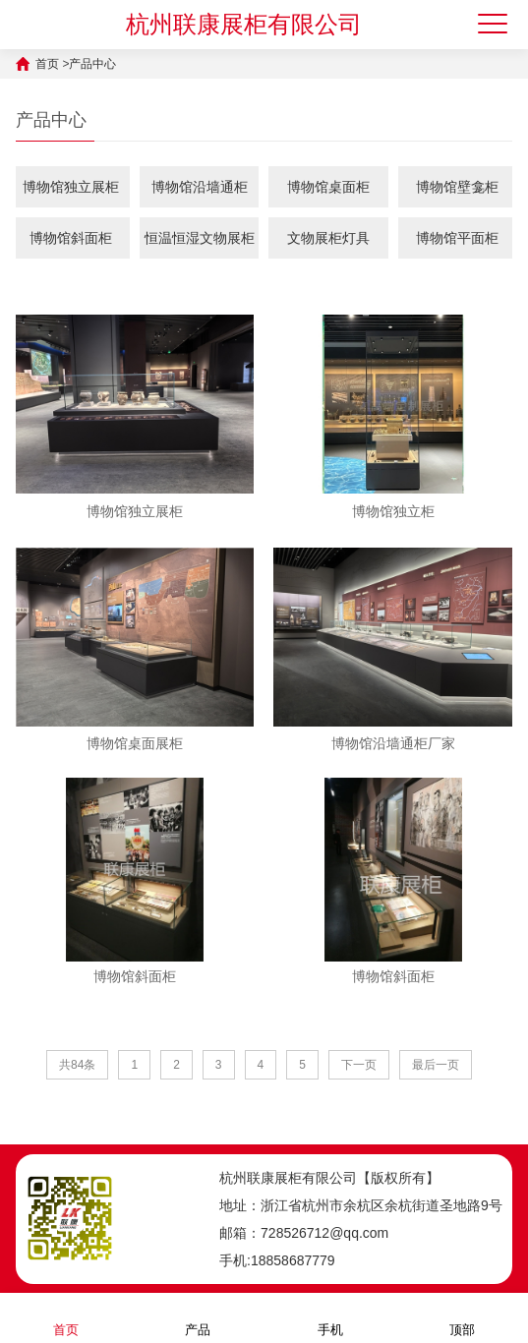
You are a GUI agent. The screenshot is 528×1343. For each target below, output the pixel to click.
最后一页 (435, 1065)
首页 (47, 64)
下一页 (359, 1065)
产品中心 (92, 64)
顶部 (462, 1317)
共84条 (77, 1065)
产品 (197, 1317)
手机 (330, 1317)
